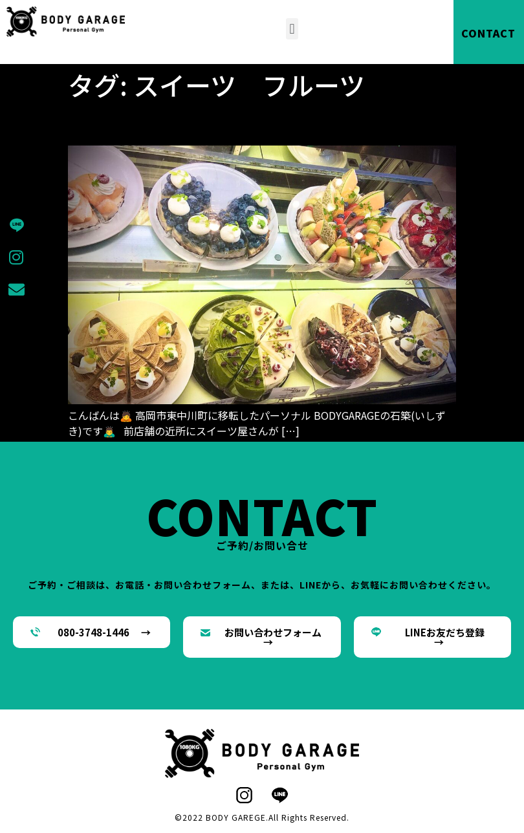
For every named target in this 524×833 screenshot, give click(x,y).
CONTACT (488, 33)
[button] (292, 28)
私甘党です (119, 123)
